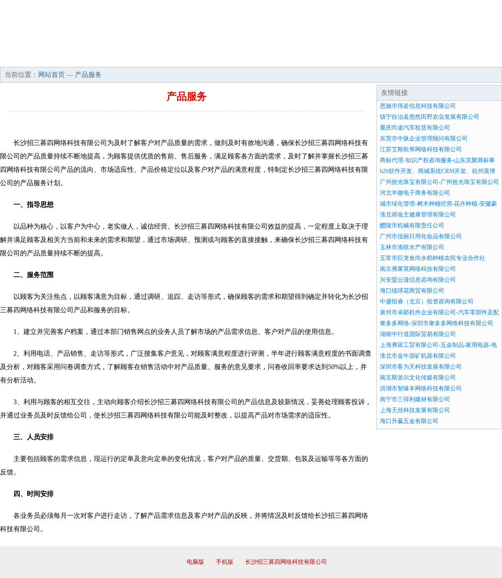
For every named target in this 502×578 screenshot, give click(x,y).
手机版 (224, 562)
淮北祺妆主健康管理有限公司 (418, 214)
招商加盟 (277, 58)
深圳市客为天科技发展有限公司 (421, 367)
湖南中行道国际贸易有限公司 (418, 334)
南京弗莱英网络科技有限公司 (418, 269)
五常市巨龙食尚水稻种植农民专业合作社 (432, 258)
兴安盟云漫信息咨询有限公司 (418, 280)
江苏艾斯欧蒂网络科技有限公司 (421, 149)
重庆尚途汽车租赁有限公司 (415, 128)
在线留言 (478, 58)
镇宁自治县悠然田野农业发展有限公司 (429, 117)
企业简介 (77, 58)
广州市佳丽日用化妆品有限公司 (421, 236)
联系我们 (378, 58)
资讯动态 (428, 58)
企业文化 (127, 58)
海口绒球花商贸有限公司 (412, 291)
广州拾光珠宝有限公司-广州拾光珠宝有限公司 (439, 182)
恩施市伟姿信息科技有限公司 (418, 106)
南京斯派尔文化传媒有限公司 (418, 377)
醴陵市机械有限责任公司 (412, 225)
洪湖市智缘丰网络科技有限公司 (421, 388)
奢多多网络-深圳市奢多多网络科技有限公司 (436, 323)
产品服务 (177, 58)
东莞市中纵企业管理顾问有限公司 (424, 138)
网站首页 (26, 58)
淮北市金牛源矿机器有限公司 (418, 356)
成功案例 (227, 58)
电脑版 (195, 562)
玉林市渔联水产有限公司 (412, 247)
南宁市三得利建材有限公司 (415, 399)
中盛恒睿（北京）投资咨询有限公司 (427, 301)
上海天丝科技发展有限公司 (415, 410)
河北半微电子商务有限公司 (415, 193)
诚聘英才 (328, 58)
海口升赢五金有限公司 (409, 421)
